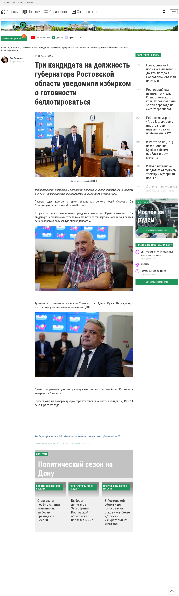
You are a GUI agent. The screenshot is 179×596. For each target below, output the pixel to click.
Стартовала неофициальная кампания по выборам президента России (48, 510)
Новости (32, 12)
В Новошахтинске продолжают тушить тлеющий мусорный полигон (161, 172)
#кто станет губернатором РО (105, 436)
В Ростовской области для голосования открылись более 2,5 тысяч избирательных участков (117, 512)
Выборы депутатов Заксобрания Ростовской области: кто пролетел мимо (82, 510)
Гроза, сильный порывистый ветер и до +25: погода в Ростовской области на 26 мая (161, 73)
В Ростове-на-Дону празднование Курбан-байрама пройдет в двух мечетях (160, 149)
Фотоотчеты (17, 2)
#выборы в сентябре (75, 436)
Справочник (57, 12)
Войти (173, 12)
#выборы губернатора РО (48, 436)
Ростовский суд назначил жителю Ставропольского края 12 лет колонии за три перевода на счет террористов (161, 99)
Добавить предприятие (156, 282)
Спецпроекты (86, 12)
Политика (29, 2)
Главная (10, 12)
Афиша (7, 2)
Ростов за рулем (151, 215)
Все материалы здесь (156, 230)
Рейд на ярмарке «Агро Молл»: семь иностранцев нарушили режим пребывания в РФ (159, 125)
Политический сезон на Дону (75, 469)
